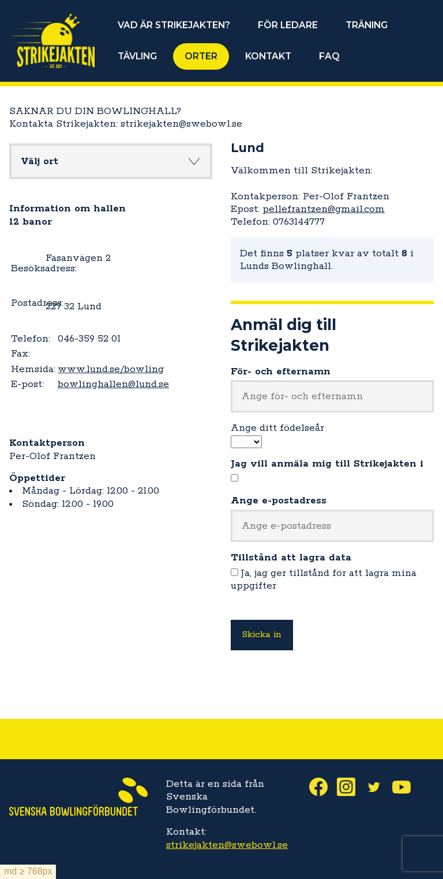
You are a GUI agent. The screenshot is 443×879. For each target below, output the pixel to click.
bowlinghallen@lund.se (113, 384)
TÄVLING (137, 56)
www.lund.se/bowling (111, 369)
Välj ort (39, 161)
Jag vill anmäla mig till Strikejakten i (327, 463)
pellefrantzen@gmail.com (323, 209)
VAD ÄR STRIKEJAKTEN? (174, 25)
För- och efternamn (281, 371)
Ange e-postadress (278, 500)
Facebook (323, 787)
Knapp (194, 161)
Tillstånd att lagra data (291, 557)
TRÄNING (367, 25)
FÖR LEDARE (288, 25)
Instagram (351, 787)
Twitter (378, 787)
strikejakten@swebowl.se (227, 845)
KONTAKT (268, 56)
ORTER (201, 56)
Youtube (406, 787)
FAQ (329, 56)
